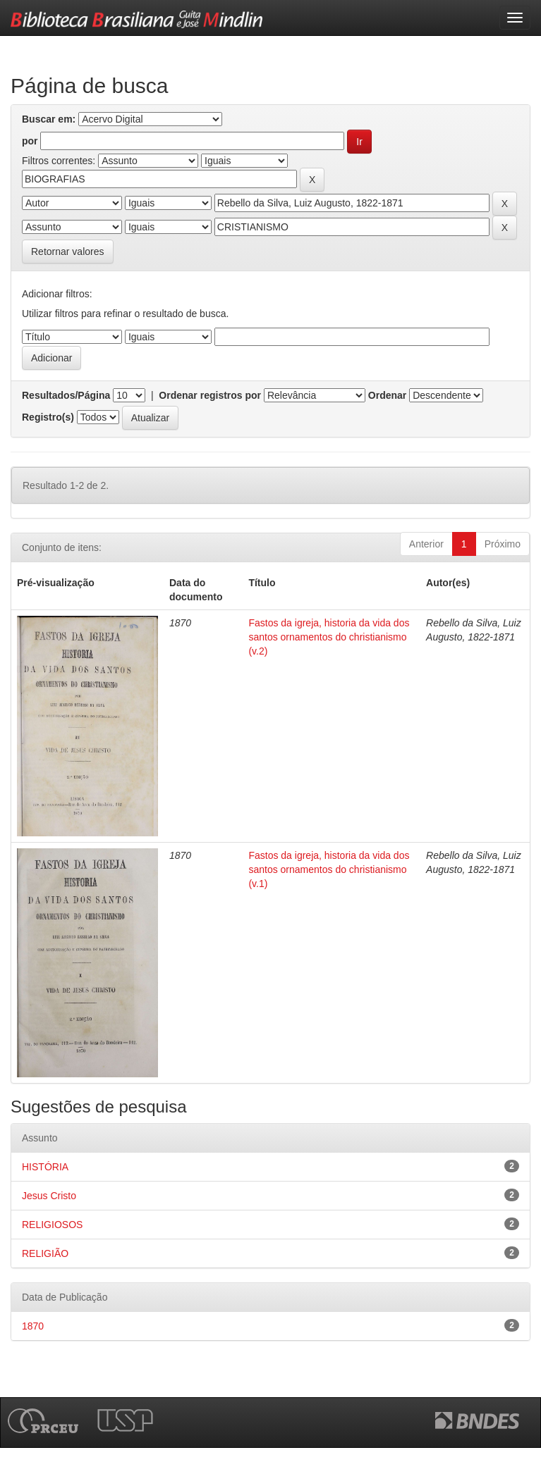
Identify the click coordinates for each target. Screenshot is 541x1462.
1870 (33, 1326)
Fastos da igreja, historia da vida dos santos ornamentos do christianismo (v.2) (328, 637)
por (30, 141)
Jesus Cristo (49, 1195)
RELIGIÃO (45, 1253)
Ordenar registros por (210, 395)
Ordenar (387, 395)
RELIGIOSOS (52, 1224)
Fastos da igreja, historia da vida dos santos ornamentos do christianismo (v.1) (328, 869)
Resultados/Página (66, 395)
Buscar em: (48, 119)
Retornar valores (67, 251)
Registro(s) (48, 417)
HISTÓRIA (45, 1166)
